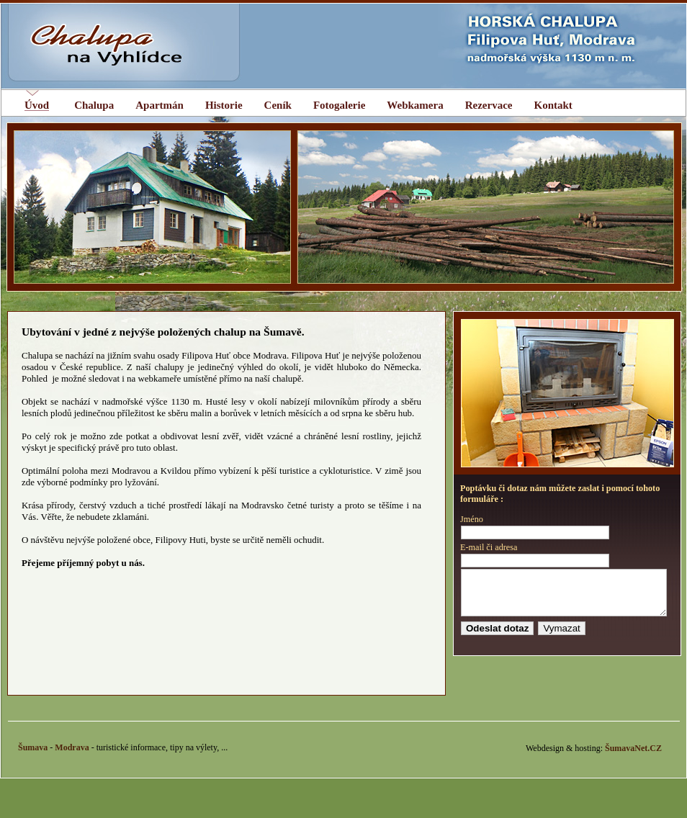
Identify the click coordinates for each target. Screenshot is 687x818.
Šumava (33, 756)
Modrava (72, 756)
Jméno (471, 519)
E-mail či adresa (488, 547)
